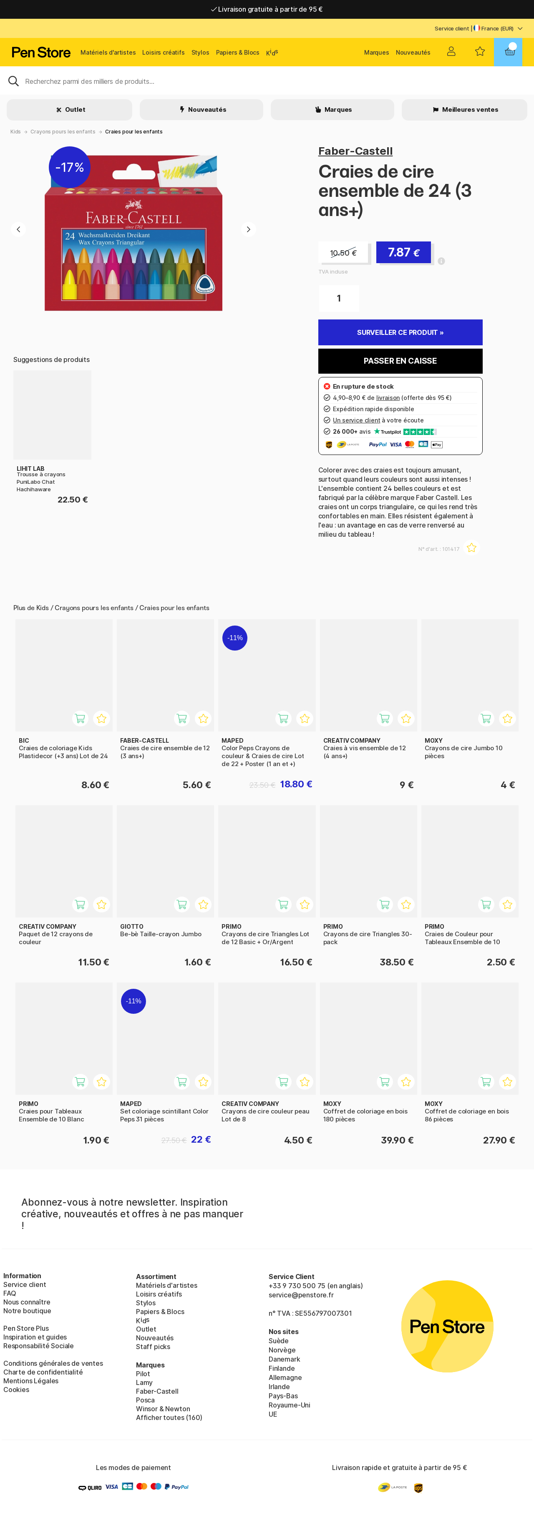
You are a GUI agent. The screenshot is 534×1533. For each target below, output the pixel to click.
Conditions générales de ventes (53, 1363)
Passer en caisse (400, 361)
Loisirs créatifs (163, 52)
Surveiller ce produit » (400, 332)
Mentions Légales (30, 1381)
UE (273, 1414)
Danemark (284, 1359)
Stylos (200, 52)
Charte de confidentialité (43, 1372)
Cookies (16, 1389)
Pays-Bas (283, 1396)
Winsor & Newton (163, 1409)
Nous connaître (26, 1302)
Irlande (279, 1386)
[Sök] (267, 80)
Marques (376, 52)
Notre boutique (27, 1311)
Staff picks (153, 1346)
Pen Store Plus (26, 1328)
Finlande (282, 1368)
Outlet (75, 109)
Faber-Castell (355, 150)
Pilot (143, 1374)
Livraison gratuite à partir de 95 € (267, 9)
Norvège (282, 1350)
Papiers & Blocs (237, 52)
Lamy (144, 1382)
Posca (145, 1400)
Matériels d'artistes (108, 52)
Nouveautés (413, 52)
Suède (279, 1341)
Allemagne (285, 1377)
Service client (452, 28)
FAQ (9, 1293)
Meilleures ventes (470, 109)
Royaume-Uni (289, 1405)
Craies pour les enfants (134, 131)
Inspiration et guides (35, 1337)
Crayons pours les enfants (63, 131)
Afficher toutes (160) (169, 1417)
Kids (15, 131)
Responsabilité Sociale (38, 1346)
